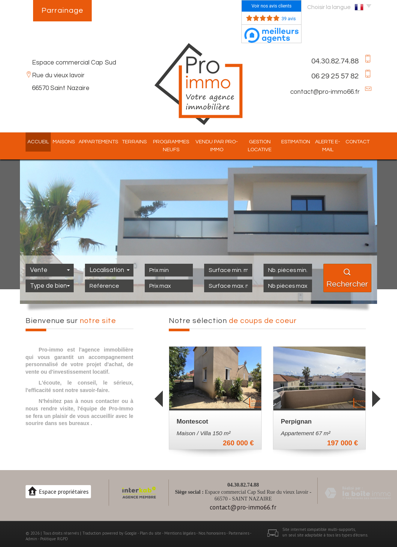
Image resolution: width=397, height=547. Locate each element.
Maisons (58, 141)
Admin (31, 538)
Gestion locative (262, 145)
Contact (363, 141)
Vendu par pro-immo (216, 145)
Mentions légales (179, 533)
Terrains (128, 141)
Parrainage (62, 10)
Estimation (299, 141)
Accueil (32, 141)
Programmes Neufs (167, 145)
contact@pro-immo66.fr (325, 92)
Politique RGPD (54, 538)
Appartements (92, 141)
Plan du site (150, 533)
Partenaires (239, 533)
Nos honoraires (212, 533)
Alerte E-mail (332, 145)
